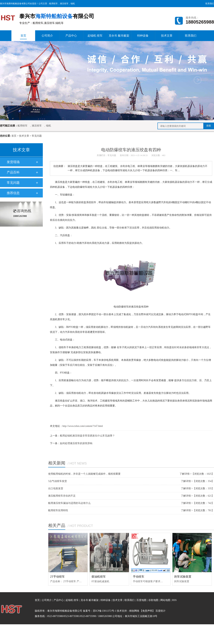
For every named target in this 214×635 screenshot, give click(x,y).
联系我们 (209, 3)
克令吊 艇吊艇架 (119, 35)
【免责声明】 (147, 610)
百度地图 (141, 600)
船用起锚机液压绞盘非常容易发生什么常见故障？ (87, 435)
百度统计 (160, 610)
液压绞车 (64, 3)
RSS (174, 600)
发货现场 (13, 162)
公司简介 (47, 35)
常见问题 (37, 135)
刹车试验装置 (182, 576)
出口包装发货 (55, 488)
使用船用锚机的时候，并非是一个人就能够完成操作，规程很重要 (84, 474)
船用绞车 (53, 3)
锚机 (73, 3)
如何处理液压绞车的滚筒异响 (76, 443)
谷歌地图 (153, 600)
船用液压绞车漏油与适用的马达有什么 (69, 503)
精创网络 (134, 610)
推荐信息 (13, 193)
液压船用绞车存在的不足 (62, 495)
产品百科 (13, 172)
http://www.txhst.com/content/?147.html (82, 426)
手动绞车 (138, 576)
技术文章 (166, 35)
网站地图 (165, 600)
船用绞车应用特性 (58, 510)
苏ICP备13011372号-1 (104, 610)
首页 (23, 36)
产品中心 (71, 35)
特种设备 (143, 35)
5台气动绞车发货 (57, 481)
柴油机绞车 (98, 576)
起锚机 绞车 (95, 35)
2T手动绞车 (57, 576)
